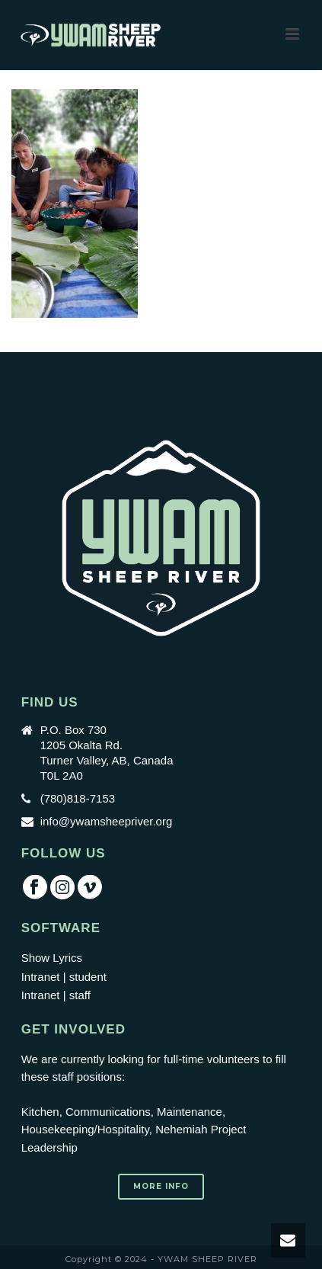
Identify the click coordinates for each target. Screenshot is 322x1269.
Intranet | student (64, 976)
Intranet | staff (56, 995)
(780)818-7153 (77, 798)
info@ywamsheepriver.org (106, 821)
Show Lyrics (51, 957)
